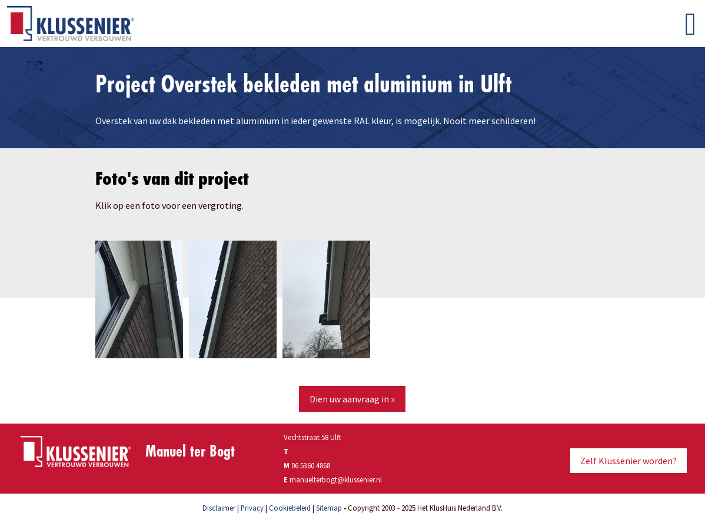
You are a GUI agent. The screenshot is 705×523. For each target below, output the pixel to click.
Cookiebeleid (290, 507)
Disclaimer (218, 507)
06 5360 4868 (310, 465)
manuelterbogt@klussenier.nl (336, 479)
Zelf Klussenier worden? (628, 461)
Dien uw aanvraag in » (352, 399)
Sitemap (329, 507)
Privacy (252, 507)
